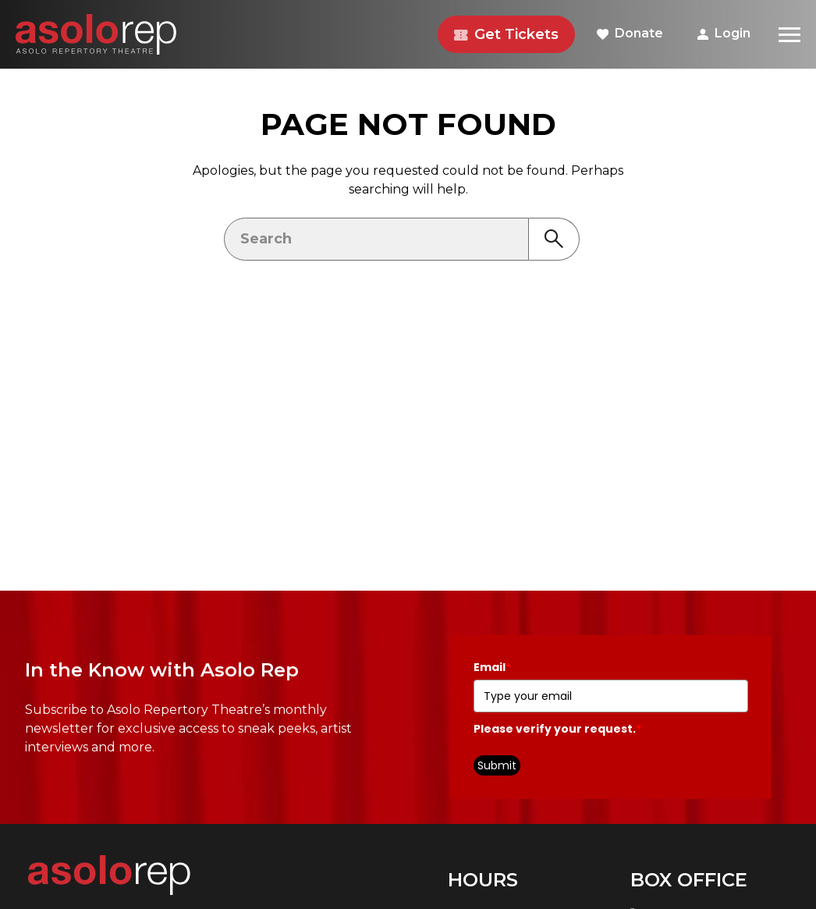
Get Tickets (506, 34)
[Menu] (789, 34)
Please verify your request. (557, 729)
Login (723, 33)
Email (492, 667)
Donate (630, 33)
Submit (496, 765)
